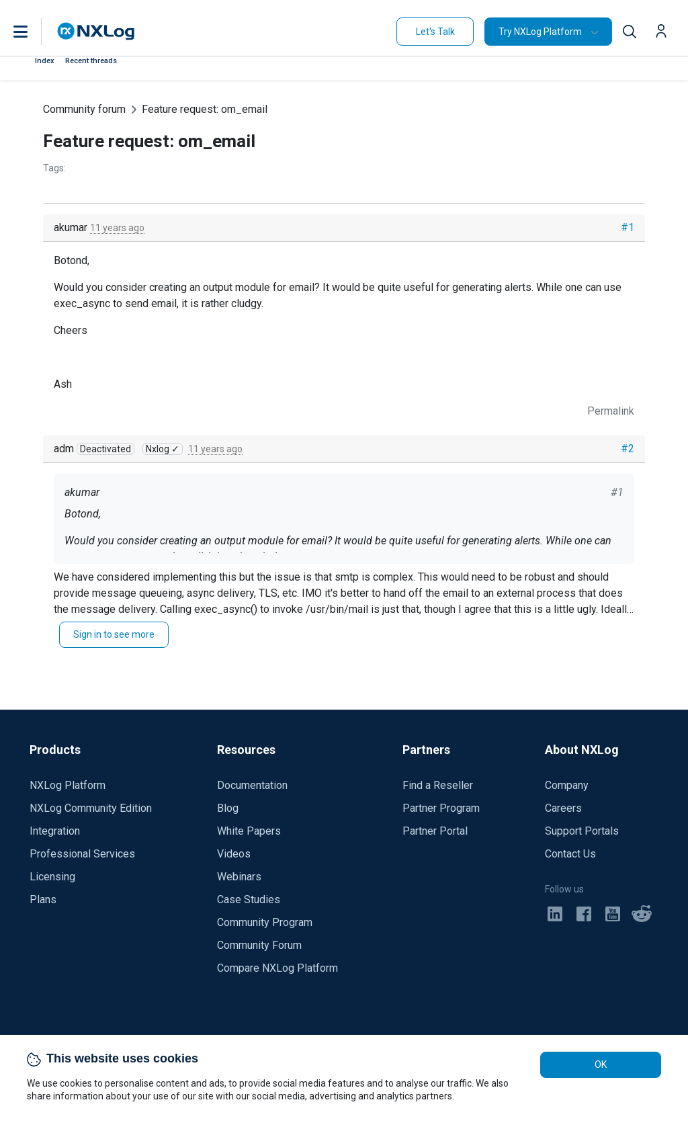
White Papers (249, 831)
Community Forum (259, 945)
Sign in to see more (114, 634)
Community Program (264, 922)
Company (567, 785)
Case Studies (248, 899)
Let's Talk (435, 31)
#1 (627, 227)
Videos (234, 853)
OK (601, 1064)
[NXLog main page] (96, 31)
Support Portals (582, 831)
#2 (627, 448)
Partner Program (441, 808)
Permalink (610, 411)
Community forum (84, 109)
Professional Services (82, 853)
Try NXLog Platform (540, 31)
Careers (563, 808)
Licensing (52, 876)
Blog (228, 808)
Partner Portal (435, 831)
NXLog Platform (67, 785)
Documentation (252, 785)
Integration (55, 831)
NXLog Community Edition (91, 808)
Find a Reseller (437, 785)
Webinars (239, 876)
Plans (43, 899)
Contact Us (570, 853)
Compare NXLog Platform (277, 968)
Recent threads (91, 60)
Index (44, 60)
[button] (34, 31)
